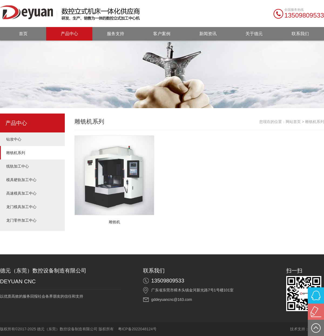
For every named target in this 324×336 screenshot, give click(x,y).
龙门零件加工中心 (21, 220)
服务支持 (115, 33)
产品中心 (69, 33)
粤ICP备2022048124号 (137, 329)
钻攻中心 (13, 139)
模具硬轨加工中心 (21, 180)
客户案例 (161, 33)
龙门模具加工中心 (21, 207)
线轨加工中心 (17, 166)
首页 (23, 33)
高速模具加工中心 (21, 193)
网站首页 (293, 121)
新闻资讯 (208, 33)
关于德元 (254, 33)
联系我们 (300, 33)
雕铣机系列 (15, 153)
